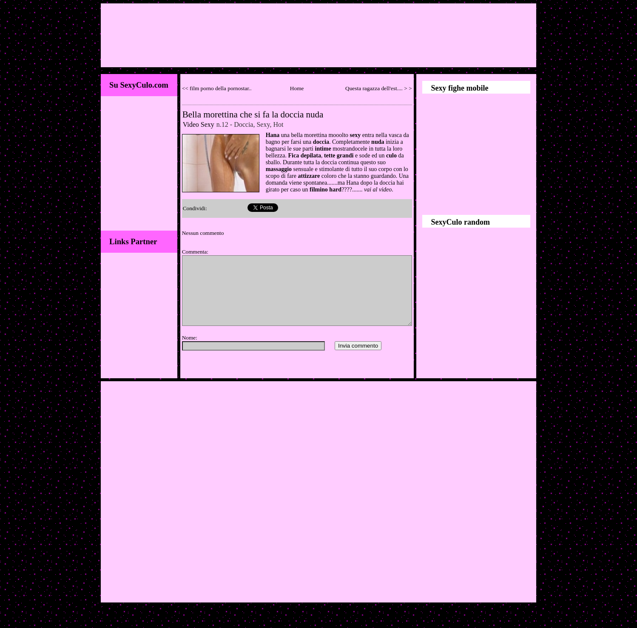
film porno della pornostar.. (220, 88)
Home (297, 88)
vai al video (378, 189)
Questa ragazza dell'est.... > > (378, 88)
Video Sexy (198, 124)
